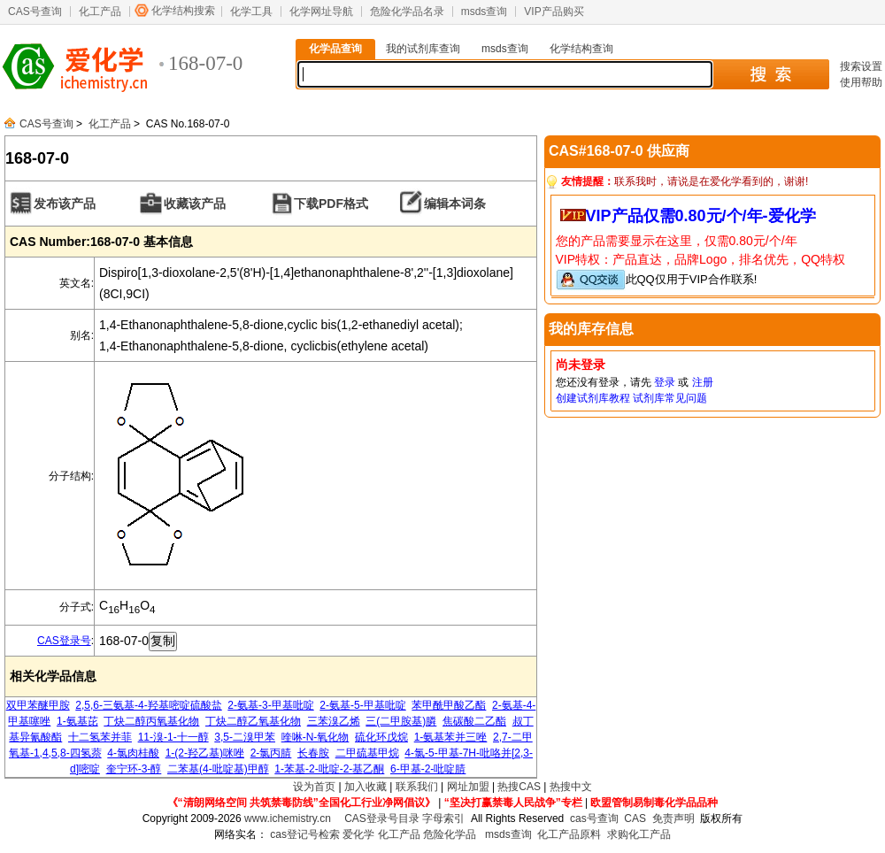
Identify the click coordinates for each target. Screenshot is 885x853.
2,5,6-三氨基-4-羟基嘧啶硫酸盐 (148, 705)
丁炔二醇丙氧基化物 (151, 721)
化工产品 (100, 11)
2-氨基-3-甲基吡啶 (270, 705)
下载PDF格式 (331, 203)
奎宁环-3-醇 (134, 769)
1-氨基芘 (77, 721)
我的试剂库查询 (423, 48)
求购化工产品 (639, 834)
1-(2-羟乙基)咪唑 (204, 753)
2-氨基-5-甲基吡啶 (362, 705)
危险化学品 (449, 834)
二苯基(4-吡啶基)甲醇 (218, 769)
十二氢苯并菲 (100, 737)
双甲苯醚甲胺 (38, 705)
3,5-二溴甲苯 (244, 737)
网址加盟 (468, 786)
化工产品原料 (569, 834)
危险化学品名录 (407, 11)
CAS (635, 818)
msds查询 (484, 11)
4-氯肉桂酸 (133, 753)
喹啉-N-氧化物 (315, 737)
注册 (702, 382)
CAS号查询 (35, 11)
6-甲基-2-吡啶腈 (428, 769)
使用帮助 (861, 82)
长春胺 (313, 753)
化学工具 (251, 11)
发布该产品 (65, 203)
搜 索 (770, 74)
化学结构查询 (581, 48)
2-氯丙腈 (271, 753)
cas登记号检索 (305, 834)
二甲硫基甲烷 (367, 753)
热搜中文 (571, 786)
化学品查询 (335, 48)
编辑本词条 (455, 203)
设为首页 (314, 786)
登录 (664, 382)
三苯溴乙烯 (333, 721)
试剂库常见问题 (670, 398)
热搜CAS (519, 786)
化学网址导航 (321, 11)
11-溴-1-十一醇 (173, 737)
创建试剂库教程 (593, 398)
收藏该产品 (195, 203)
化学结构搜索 (183, 10)
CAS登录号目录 (381, 818)
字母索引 (443, 818)
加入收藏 (365, 786)
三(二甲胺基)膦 (401, 721)
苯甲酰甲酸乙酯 (449, 705)
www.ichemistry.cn (287, 818)
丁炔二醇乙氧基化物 (253, 721)
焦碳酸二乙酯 (474, 721)
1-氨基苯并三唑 (451, 737)
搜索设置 (861, 66)
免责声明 (673, 818)
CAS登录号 (64, 640)
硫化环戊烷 (381, 737)
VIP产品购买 (553, 11)
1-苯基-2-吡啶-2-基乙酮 (329, 769)
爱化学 (358, 834)
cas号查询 (594, 818)
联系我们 (417, 786)
